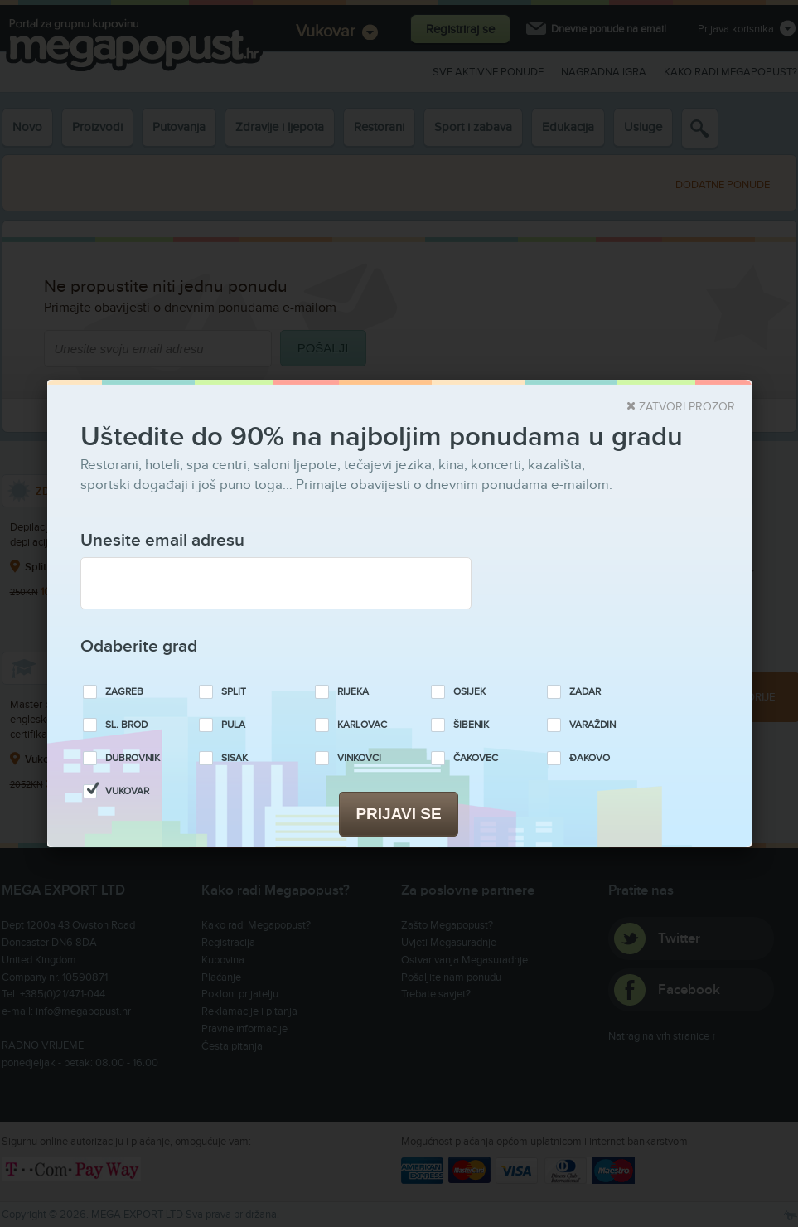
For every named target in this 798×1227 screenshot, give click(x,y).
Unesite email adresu (162, 540)
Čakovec (475, 758)
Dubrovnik (132, 758)
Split (233, 691)
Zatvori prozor (687, 406)
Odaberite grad (138, 646)
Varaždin (592, 725)
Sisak (234, 758)
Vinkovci (359, 758)
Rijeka (353, 691)
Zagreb (124, 691)
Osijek (469, 691)
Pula (233, 725)
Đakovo (589, 758)
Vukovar (127, 791)
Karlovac (362, 725)
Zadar (585, 691)
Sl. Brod (126, 725)
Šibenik (471, 725)
